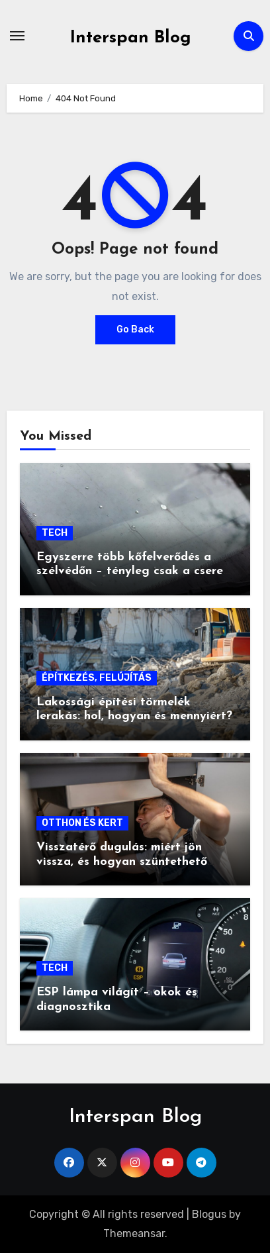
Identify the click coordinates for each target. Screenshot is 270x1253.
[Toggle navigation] (17, 36)
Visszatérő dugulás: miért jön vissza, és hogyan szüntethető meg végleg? (121, 861)
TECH (55, 532)
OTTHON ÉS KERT (82, 822)
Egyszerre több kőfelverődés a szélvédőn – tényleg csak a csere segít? (129, 571)
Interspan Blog (130, 38)
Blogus (209, 1214)
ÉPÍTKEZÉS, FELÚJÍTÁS (97, 677)
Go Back (135, 329)
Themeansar (134, 1233)
